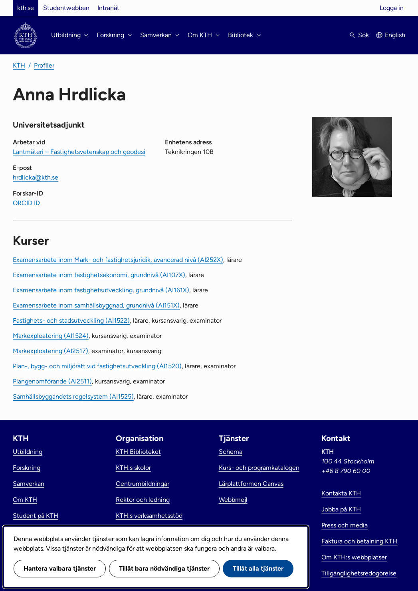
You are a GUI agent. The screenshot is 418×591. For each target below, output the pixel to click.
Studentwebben (66, 8)
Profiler (44, 65)
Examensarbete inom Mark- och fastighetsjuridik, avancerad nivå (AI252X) (118, 260)
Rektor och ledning (143, 499)
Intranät (108, 8)
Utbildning (27, 451)
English (395, 35)
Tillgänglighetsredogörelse (358, 573)
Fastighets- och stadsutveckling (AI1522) (71, 320)
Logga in (392, 8)
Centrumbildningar (142, 483)
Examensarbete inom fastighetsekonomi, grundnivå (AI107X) (99, 275)
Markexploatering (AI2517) (50, 351)
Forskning (26, 467)
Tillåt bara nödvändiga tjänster (164, 568)
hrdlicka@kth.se (35, 177)
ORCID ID (26, 203)
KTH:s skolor (133, 467)
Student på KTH (35, 515)
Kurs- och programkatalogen (259, 467)
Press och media (344, 525)
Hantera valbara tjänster (60, 568)
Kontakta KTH (341, 493)
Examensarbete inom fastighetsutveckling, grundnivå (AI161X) (101, 290)
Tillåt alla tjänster (258, 568)
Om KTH (25, 499)
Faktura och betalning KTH (359, 541)
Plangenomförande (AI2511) (52, 381)
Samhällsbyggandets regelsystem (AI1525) (73, 396)
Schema (230, 451)
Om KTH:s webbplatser (354, 557)
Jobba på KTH (341, 509)
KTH (19, 65)
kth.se (25, 8)
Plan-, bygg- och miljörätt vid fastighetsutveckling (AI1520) (97, 366)
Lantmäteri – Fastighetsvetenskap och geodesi (79, 152)
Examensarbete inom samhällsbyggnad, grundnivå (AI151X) (96, 305)
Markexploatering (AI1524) (51, 335)
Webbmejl (233, 499)
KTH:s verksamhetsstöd (149, 515)
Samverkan (28, 483)
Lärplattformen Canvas (251, 483)
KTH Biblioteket (138, 451)
